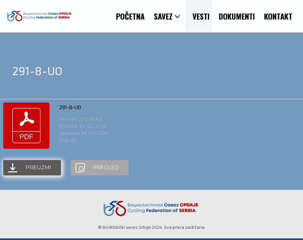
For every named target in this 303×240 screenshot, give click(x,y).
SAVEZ (167, 16)
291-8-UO (70, 107)
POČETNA (130, 16)
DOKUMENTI (237, 16)
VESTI (200, 16)
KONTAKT (278, 16)
